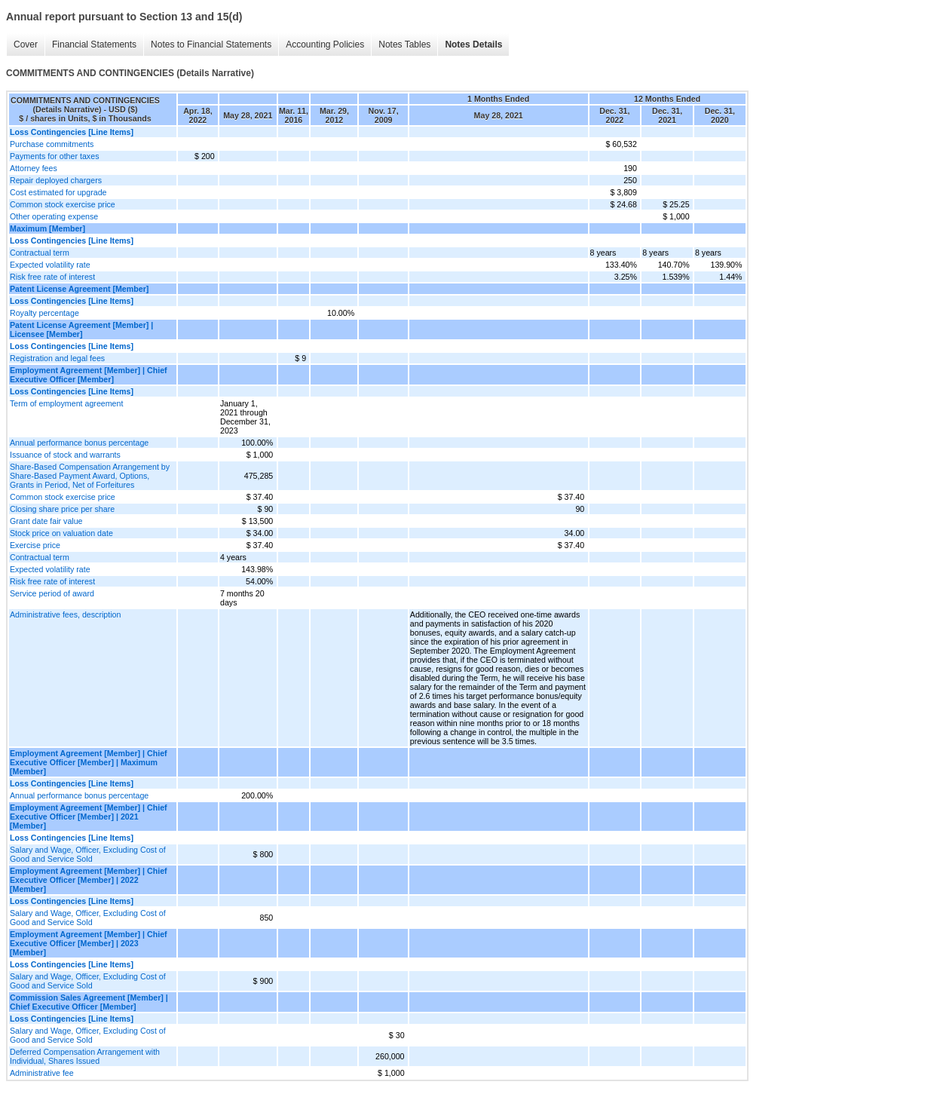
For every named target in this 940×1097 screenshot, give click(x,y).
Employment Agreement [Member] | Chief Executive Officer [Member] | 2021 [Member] (88, 816)
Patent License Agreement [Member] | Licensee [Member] (81, 329)
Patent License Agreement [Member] (79, 288)
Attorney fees (33, 168)
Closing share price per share (62, 508)
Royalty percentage (44, 312)
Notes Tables (404, 44)
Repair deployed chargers (56, 180)
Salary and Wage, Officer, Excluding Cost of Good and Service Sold (88, 854)
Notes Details (473, 44)
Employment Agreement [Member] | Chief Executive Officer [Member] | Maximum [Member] (88, 762)
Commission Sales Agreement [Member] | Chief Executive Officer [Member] (89, 1002)
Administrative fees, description (65, 614)
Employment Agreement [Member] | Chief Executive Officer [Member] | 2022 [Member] (88, 879)
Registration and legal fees (57, 358)
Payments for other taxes (54, 156)
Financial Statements (94, 44)
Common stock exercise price (62, 204)
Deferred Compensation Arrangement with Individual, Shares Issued (85, 1056)
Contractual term (39, 252)
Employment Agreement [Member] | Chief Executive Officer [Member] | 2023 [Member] (88, 943)
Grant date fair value (46, 521)
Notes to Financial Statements (211, 44)
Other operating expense (54, 216)
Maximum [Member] (47, 228)
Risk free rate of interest (52, 276)
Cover (26, 44)
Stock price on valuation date (61, 533)
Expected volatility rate (50, 264)
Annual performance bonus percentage (79, 442)
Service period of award (52, 593)
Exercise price (35, 545)
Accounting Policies (325, 44)
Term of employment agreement (66, 403)
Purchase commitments (51, 144)
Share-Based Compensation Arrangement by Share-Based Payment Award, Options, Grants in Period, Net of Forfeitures (90, 475)
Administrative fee (42, 1072)
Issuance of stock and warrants (65, 454)
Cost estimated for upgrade (58, 192)
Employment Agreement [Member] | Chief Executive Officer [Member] (88, 375)
